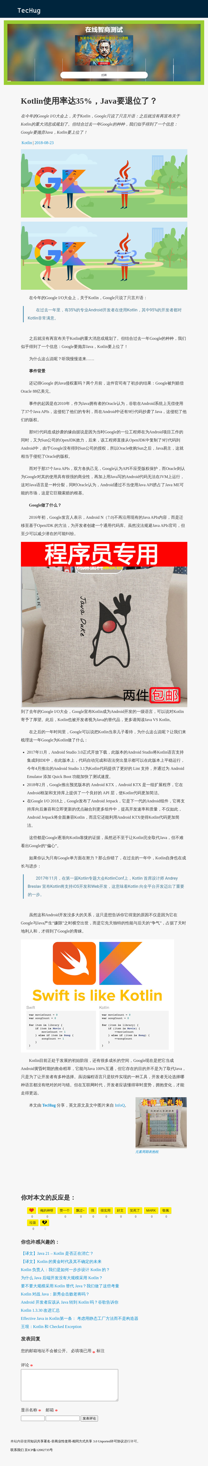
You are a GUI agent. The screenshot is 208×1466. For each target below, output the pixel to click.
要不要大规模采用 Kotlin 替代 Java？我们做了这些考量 (70, 1286)
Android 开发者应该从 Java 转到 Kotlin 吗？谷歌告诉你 (70, 1302)
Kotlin (27, 143)
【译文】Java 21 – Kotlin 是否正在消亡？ (57, 1253)
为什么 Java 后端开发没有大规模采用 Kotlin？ (62, 1278)
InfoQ (120, 1105)
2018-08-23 (44, 143)
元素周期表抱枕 (146, 1152)
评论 (27, 1366)
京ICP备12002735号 (39, 1456)
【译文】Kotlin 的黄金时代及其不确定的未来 (61, 1261)
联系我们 (17, 1456)
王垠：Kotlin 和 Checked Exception (51, 1326)
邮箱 (52, 1417)
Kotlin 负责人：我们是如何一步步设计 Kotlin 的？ (65, 1270)
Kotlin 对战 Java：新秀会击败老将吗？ (55, 1294)
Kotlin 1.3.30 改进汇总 (40, 1310)
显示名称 (31, 1417)
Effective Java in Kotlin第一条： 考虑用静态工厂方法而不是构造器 (79, 1318)
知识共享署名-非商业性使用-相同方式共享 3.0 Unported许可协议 (77, 1447)
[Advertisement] (104, 1189)
